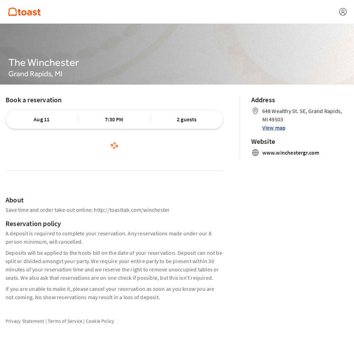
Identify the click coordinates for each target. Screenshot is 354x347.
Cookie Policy (100, 321)
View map (274, 127)
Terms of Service (65, 321)
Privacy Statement (25, 321)
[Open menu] (343, 12)
